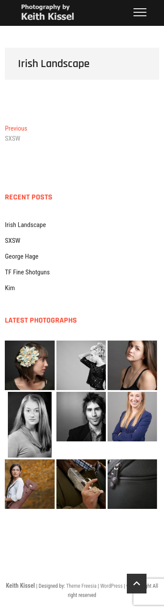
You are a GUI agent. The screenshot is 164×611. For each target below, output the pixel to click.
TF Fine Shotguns (27, 272)
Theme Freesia (81, 586)
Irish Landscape (25, 225)
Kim (10, 288)
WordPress (111, 586)
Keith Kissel (20, 585)
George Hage (21, 256)
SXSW (12, 241)
